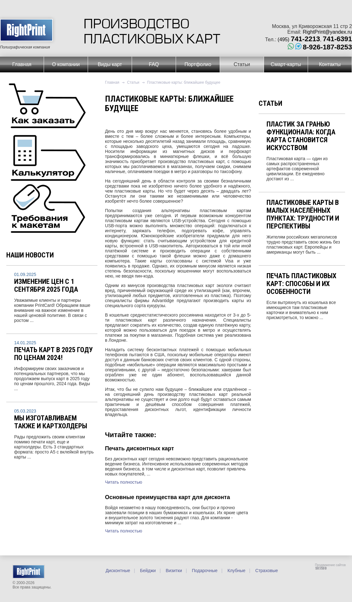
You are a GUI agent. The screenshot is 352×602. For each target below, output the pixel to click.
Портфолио (197, 64)
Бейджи (147, 570)
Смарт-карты (286, 64)
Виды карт (110, 64)
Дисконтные (118, 570)
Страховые (266, 570)
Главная (21, 64)
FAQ (154, 64)
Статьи (242, 64)
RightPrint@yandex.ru (327, 32)
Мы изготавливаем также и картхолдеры (50, 422)
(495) (299, 39)
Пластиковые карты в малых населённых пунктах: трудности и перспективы (303, 214)
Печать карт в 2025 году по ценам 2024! (53, 354)
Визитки (173, 570)
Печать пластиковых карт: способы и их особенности (301, 283)
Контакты (330, 64)
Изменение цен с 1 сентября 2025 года (46, 285)
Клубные (235, 570)
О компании (66, 64)
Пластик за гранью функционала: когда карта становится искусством (301, 136)
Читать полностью (123, 482)
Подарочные (204, 570)
